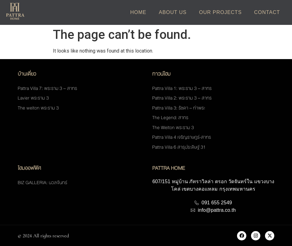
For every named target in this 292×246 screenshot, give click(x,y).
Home (138, 12)
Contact (267, 12)
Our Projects (220, 12)
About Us (173, 12)
